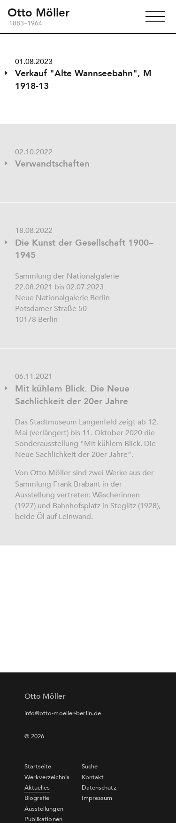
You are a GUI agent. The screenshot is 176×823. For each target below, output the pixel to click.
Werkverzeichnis (47, 777)
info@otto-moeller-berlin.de (62, 713)
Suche (90, 766)
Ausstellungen (43, 809)
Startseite (38, 766)
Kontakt (93, 777)
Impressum (97, 798)
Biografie (37, 798)
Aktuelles (37, 787)
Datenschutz (99, 787)
